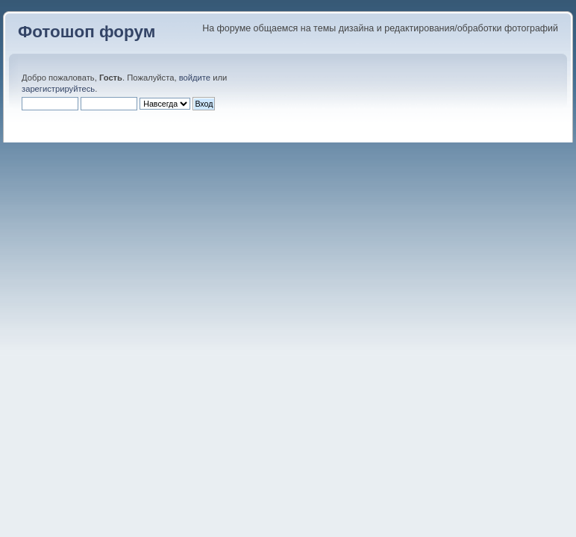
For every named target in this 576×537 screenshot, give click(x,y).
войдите (194, 77)
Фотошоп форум (86, 31)
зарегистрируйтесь (58, 88)
